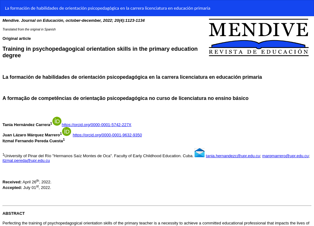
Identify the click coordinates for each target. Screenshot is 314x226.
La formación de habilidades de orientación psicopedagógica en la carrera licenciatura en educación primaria (107, 8)
